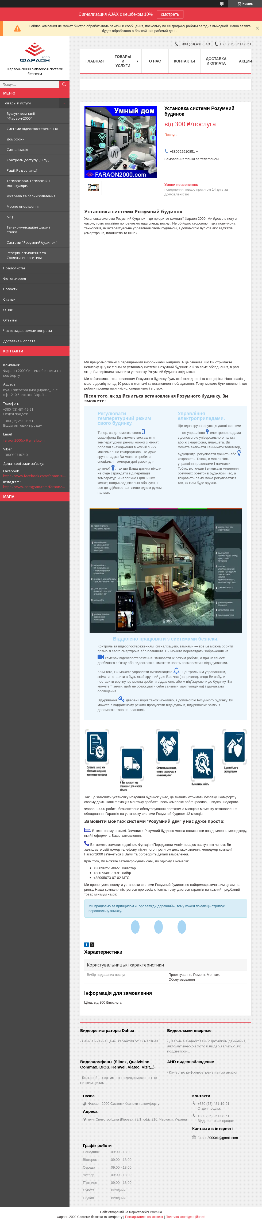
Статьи (9, 299)
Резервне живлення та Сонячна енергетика (26, 255)
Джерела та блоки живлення (31, 196)
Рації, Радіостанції (22, 170)
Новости (10, 288)
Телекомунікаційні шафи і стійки (28, 229)
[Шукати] (64, 84)
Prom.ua (156, 1212)
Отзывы (10, 320)
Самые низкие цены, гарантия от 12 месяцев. (120, 1041)
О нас (8, 309)
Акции (245, 61)
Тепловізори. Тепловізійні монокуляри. (29, 183)
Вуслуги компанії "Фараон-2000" (21, 116)
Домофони (16, 139)
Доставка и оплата (19, 341)
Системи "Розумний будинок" (32, 242)
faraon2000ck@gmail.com (24, 440)
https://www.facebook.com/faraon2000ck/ (34, 475)
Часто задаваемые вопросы (27, 330)
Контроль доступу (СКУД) (28, 160)
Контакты (184, 61)
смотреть (170, 14)
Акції (10, 216)
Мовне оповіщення (23, 206)
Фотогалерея (14, 278)
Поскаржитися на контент (144, 1217)
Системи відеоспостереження (32, 128)
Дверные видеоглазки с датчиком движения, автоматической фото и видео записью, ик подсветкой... (206, 1046)
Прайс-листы (14, 268)
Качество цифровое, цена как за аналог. (203, 1072)
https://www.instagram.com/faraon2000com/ (34, 486)
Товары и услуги (17, 103)
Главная (95, 61)
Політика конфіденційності (185, 1217)
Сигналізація (17, 149)
